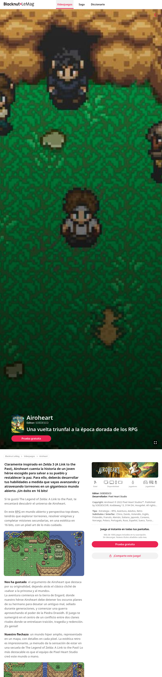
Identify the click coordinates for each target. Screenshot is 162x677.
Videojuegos (64, 4)
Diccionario (98, 4)
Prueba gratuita (31, 438)
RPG (18, 512)
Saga (82, 4)
